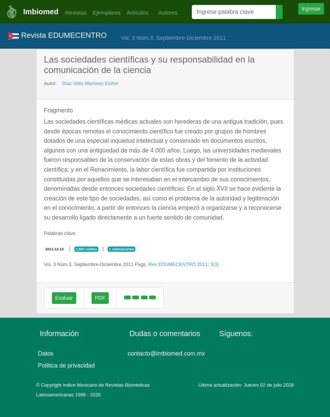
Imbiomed (40, 11)
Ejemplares (107, 12)
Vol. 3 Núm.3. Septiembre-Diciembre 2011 (173, 37)
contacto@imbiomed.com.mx (166, 353)
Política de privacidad (66, 365)
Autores (166, 12)
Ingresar (311, 9)
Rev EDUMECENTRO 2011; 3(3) (183, 264)
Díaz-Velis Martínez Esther (90, 83)
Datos (46, 353)
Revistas (74, 12)
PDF (100, 298)
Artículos (137, 12)
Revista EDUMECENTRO (57, 36)
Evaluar (64, 298)
